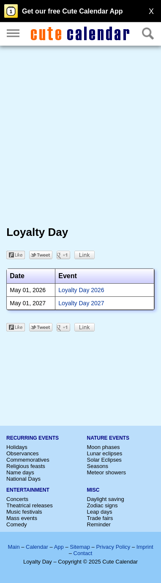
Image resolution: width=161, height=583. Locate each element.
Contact (83, 553)
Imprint (144, 547)
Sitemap (80, 547)
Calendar (37, 547)
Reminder (99, 524)
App (59, 547)
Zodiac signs (102, 505)
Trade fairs (100, 518)
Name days (20, 472)
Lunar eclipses (105, 453)
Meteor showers (106, 472)
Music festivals (24, 512)
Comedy (16, 524)
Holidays (16, 447)
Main (13, 547)
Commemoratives (27, 460)
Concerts (17, 499)
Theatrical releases (29, 505)
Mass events (21, 518)
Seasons (98, 466)
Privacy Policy (113, 547)
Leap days (99, 512)
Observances (22, 453)
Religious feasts (25, 466)
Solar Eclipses (104, 460)
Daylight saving (105, 499)
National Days (23, 479)
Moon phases (103, 447)
